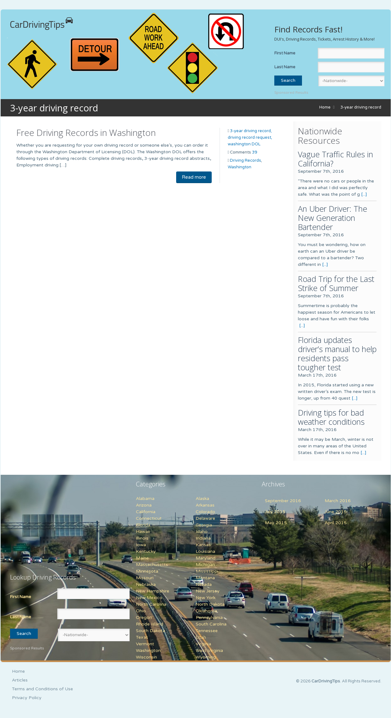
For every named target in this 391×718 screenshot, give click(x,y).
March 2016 (338, 500)
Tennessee (207, 630)
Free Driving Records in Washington (86, 132)
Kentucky (146, 551)
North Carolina (151, 604)
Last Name (284, 67)
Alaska (202, 498)
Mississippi (207, 571)
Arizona (144, 505)
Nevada (204, 584)
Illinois (142, 538)
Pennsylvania (209, 617)
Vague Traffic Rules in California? (335, 159)
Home (325, 107)
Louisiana (205, 551)
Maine (142, 558)
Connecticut (149, 518)
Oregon (144, 617)
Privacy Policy (27, 697)
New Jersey (208, 591)
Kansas (203, 544)
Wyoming (206, 657)
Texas (142, 637)
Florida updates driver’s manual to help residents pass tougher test (337, 353)
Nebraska (146, 584)
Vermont (145, 644)
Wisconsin (146, 657)
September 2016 (283, 500)
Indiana (203, 538)
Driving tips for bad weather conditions (331, 417)
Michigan (205, 564)
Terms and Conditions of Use (42, 689)
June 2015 (336, 511)
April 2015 (336, 522)
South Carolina (211, 624)
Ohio (141, 611)
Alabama (145, 498)
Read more (194, 177)
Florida (143, 525)
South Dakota (150, 630)
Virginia (203, 644)
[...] (364, 194)
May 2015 (276, 522)
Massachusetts (152, 564)
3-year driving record (360, 107)
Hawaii (143, 531)
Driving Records (245, 160)
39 (254, 152)
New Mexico (149, 597)
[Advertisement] (49, 520)
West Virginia (209, 650)
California (145, 511)
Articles (20, 680)
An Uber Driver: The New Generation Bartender (332, 217)
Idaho (202, 531)
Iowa (141, 544)
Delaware (205, 518)
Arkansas (205, 505)
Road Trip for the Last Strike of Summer (336, 283)
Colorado (205, 511)
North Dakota (210, 604)
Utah (201, 637)
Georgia (204, 525)
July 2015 (275, 511)
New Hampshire (152, 591)
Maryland (205, 558)
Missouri (145, 578)
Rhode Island (149, 624)
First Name (284, 53)
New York (205, 597)
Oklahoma (206, 611)
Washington (239, 167)
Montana (205, 578)
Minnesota (147, 571)
